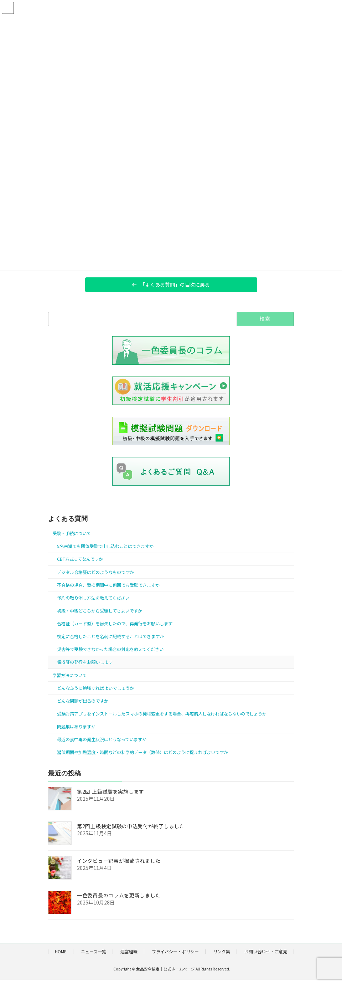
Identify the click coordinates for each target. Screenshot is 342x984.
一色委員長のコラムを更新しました (119, 895)
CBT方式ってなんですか (80, 559)
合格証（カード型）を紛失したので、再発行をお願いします (114, 623)
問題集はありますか (76, 726)
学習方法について (69, 675)
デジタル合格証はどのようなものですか (95, 572)
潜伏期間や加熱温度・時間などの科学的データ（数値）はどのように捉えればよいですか (142, 752)
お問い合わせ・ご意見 (265, 951)
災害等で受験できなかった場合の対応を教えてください (110, 649)
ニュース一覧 (93, 951)
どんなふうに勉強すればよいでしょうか (95, 688)
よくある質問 (68, 518)
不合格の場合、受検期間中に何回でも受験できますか (108, 584)
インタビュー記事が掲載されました (119, 860)
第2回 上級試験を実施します (110, 791)
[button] (171, 284)
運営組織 (129, 951)
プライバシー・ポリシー (175, 951)
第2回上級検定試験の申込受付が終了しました (131, 826)
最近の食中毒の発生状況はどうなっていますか (101, 739)
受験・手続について (71, 533)
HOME (61, 951)
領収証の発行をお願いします (85, 662)
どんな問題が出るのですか (82, 700)
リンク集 (221, 951)
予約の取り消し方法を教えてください (93, 597)
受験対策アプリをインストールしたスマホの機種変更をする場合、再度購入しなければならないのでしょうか (161, 714)
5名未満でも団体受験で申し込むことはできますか (105, 546)
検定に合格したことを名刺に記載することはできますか (110, 636)
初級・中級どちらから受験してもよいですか (99, 611)
